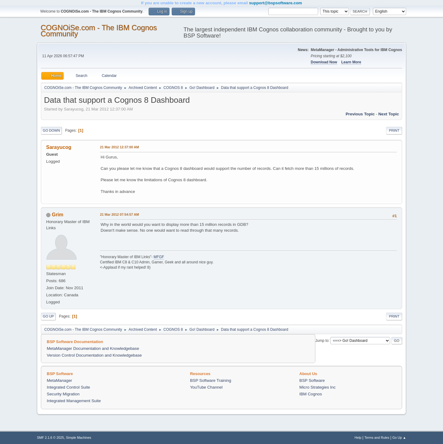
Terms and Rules (377, 437)
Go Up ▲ (399, 437)
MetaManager (59, 380)
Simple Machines (78, 437)
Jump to (322, 340)
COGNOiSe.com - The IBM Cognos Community (99, 30)
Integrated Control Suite (68, 387)
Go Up (48, 316)
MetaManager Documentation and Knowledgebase (93, 348)
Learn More (351, 62)
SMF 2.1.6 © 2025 (50, 437)
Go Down (51, 130)
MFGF (159, 257)
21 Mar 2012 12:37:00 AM (119, 147)
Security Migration (63, 394)
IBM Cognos (310, 394)
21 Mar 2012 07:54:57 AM (119, 214)
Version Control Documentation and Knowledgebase (94, 355)
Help (358, 437)
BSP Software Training (210, 380)
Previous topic (360, 114)
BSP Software (312, 380)
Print (394, 130)
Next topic (388, 114)
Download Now (324, 62)
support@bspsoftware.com (275, 3)
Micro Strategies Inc (317, 387)
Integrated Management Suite (74, 400)
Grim (57, 214)
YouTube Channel (206, 387)
